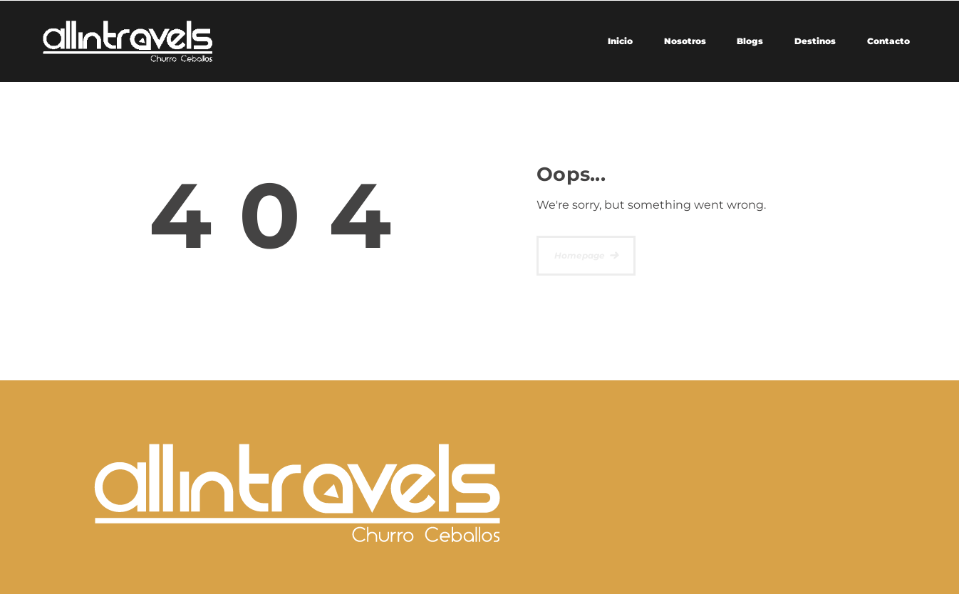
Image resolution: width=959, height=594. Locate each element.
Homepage (579, 255)
